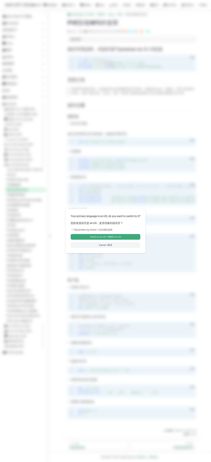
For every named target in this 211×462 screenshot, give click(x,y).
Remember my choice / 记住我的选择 (93, 229)
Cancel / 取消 (105, 245)
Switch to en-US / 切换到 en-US (105, 237)
